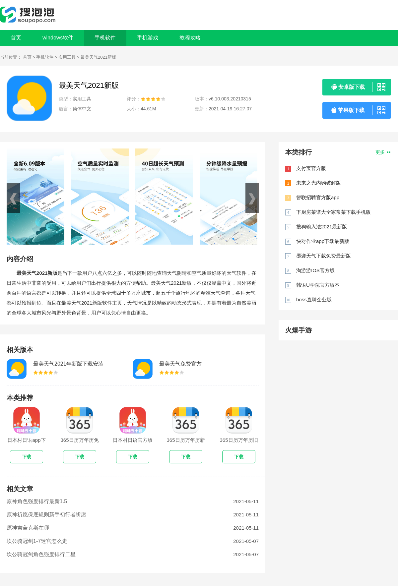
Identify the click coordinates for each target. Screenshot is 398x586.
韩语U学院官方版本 (318, 285)
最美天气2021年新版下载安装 (68, 364)
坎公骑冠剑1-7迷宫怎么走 (37, 541)
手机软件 (44, 57)
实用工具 (67, 57)
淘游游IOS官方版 (315, 270)
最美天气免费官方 (180, 364)
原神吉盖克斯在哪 (28, 528)
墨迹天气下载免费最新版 (323, 256)
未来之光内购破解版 (318, 183)
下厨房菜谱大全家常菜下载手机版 (333, 212)
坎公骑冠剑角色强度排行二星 (41, 554)
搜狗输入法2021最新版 (321, 226)
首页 (16, 37)
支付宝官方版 (311, 168)
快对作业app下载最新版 (322, 241)
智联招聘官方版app (317, 197)
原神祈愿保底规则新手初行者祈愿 (46, 514)
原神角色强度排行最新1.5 (37, 501)
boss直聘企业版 (314, 299)
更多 (382, 152)
